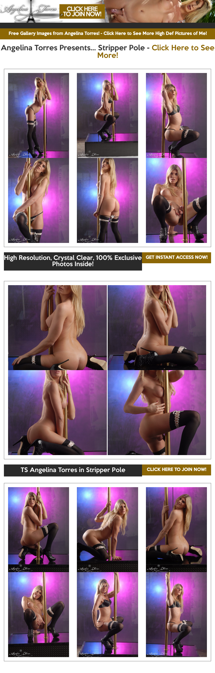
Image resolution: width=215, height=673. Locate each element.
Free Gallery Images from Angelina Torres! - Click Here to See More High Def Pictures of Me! (108, 34)
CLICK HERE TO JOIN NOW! (176, 470)
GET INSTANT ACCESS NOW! (176, 258)
